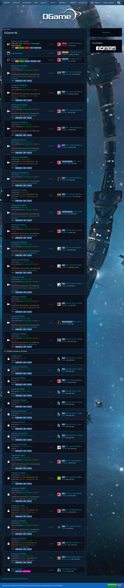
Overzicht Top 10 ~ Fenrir (73, 424)
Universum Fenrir (18, 422)
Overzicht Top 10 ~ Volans (74, 230)
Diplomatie (19, 80)
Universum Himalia (19, 444)
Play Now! (106, 32)
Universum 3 (16, 356)
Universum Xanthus (19, 367)
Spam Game (26, 571)
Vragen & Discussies (19, 59)
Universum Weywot (19, 242)
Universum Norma (18, 538)
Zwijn (63, 479)
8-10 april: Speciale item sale (78, 52)
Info (31, 47)
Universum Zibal (17, 389)
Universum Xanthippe (20, 260)
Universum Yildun (18, 378)
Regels (27, 47)
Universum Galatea (19, 433)
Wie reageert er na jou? (69, 569)
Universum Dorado (18, 400)
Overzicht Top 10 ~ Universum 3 (76, 358)
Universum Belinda (19, 334)
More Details (112, 585)
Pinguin (64, 180)
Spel (17, 47)
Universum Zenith (18, 297)
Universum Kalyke (18, 488)
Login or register (108, 2)
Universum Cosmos (19, 105)
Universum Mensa (18, 521)
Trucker (64, 571)
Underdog (64, 448)
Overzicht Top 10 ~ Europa (74, 413)
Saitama (64, 94)
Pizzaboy (64, 147)
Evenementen (17, 53)
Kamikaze (64, 45)
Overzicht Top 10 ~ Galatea (74, 435)
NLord (63, 360)
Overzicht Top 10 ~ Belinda (74, 339)
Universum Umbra (18, 205)
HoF (25, 80)
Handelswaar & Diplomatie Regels (78, 43)
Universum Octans (18, 554)
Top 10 (29, 80)
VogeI (63, 528)
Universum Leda (18, 505)
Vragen (27, 61)
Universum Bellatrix (19, 85)
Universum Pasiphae (19, 122)
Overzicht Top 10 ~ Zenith (74, 303)
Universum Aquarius (19, 66)
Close (119, 585)
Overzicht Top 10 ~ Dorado (74, 402)
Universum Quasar (18, 140)
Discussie (33, 61)
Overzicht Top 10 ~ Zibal (73, 391)
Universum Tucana (19, 190)
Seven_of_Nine (66, 559)
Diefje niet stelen (67, 74)
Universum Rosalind (19, 157)
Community (37, 47)
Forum (21, 47)
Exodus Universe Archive (17, 351)
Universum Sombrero (19, 172)
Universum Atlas (18, 316)
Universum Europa (18, 411)
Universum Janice (18, 473)
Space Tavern (16, 569)
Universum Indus (18, 455)
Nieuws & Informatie (20, 41)
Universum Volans (18, 225)
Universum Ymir (17, 277)
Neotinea (64, 341)
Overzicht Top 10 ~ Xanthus (74, 369)
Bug (39, 61)
